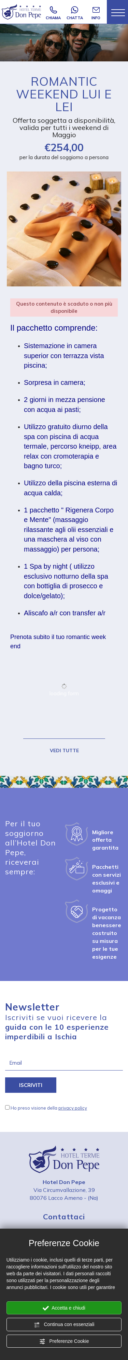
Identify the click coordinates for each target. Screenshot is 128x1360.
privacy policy (72, 1108)
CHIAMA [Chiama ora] (53, 13)
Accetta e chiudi (64, 1308)
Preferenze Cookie (64, 1341)
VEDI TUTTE (64, 750)
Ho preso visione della (49, 1108)
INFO (96, 13)
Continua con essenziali (64, 1325)
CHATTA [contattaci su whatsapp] (75, 13)
